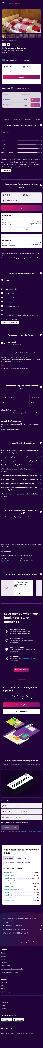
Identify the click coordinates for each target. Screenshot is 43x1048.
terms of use (26, 820)
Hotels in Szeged (9, 870)
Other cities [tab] (9, 847)
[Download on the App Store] (18, 1009)
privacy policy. (37, 820)
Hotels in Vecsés (9, 864)
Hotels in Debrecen (10, 867)
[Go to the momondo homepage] (13, 3)
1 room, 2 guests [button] (10, 72)
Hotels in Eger (20, 932)
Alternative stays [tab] (21, 847)
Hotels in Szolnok (9, 889)
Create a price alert (29, 637)
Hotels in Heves (9, 932)
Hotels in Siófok (9, 875)
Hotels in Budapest (10, 861)
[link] (21, 648)
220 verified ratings (22, 60)
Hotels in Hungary (31, 930)
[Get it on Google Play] (6, 1009)
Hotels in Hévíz (8, 884)
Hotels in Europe (18, 930)
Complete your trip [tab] (23, 852)
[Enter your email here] (23, 806)
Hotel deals (8, 930)
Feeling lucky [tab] (9, 852)
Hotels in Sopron (9, 873)
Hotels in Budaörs (9, 887)
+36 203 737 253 (8, 57)
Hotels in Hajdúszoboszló (12, 878)
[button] (3, 3)
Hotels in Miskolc (9, 881)
